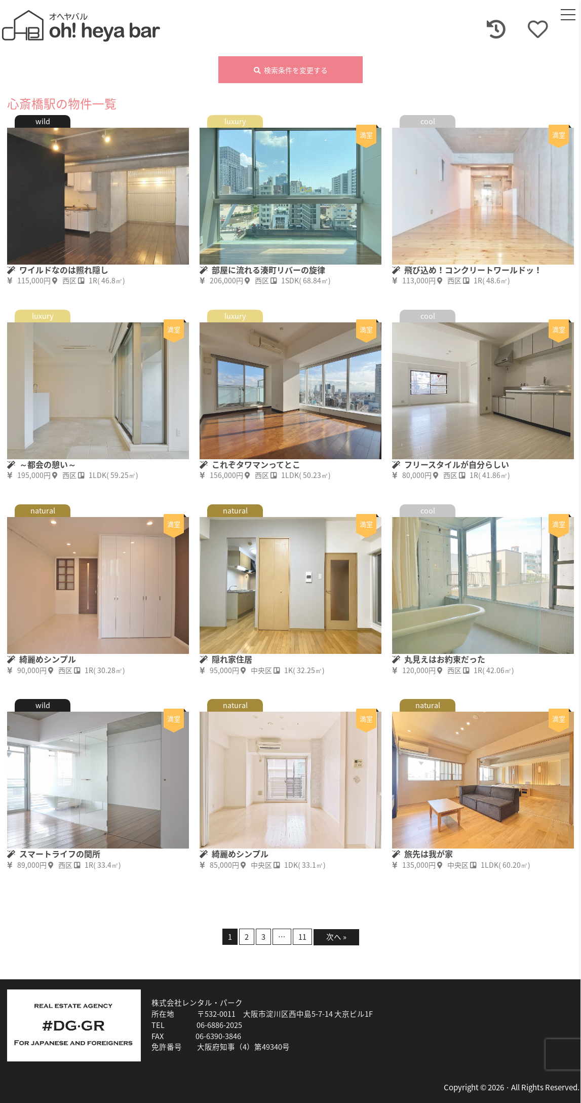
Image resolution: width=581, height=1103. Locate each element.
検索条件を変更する (291, 70)
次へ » (336, 937)
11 (302, 937)
